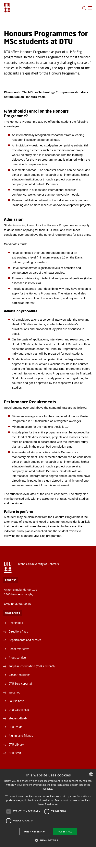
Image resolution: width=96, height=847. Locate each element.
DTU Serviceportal (20, 683)
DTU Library (16, 744)
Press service (17, 657)
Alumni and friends (21, 735)
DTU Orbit (15, 753)
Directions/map (18, 631)
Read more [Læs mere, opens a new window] (51, 804)
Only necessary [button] (35, 831)
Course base (16, 701)
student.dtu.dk (18, 718)
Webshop (14, 692)
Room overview (19, 649)
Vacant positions (19, 675)
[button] (90, 7)
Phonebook (16, 622)
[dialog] (48, 808)
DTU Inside (15, 727)
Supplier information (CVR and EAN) (32, 666)
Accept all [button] (65, 831)
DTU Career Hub (19, 709)
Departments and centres (25, 640)
